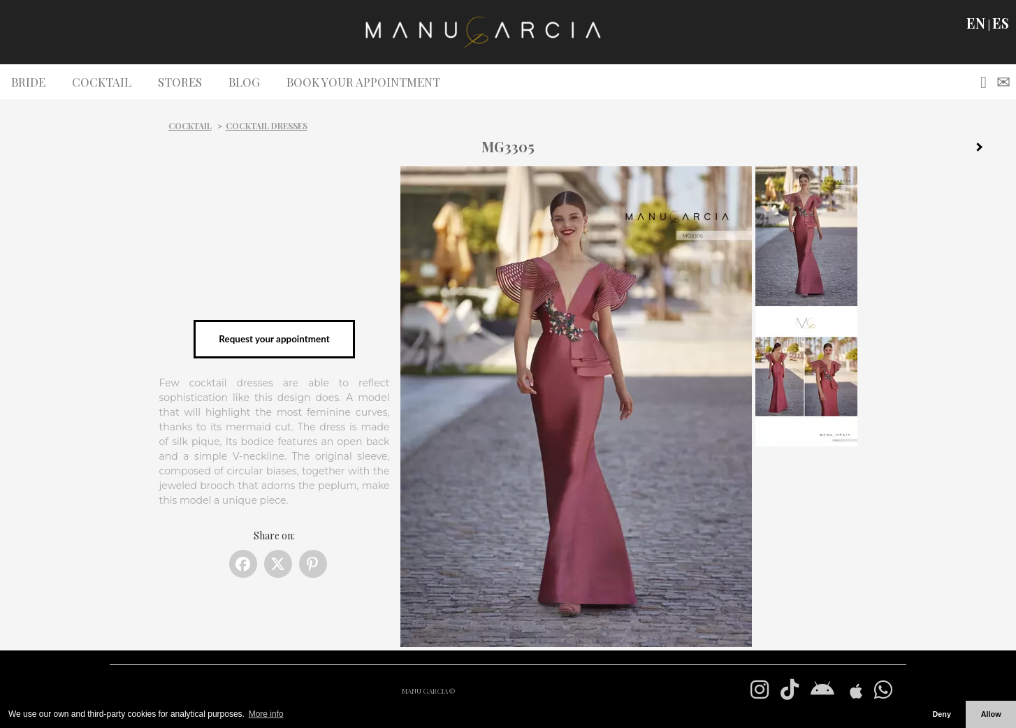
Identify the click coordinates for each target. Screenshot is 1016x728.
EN (975, 23)
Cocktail (190, 125)
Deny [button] (941, 714)
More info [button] (266, 714)
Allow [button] (991, 714)
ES (1000, 23)
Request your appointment (274, 338)
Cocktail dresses (266, 125)
